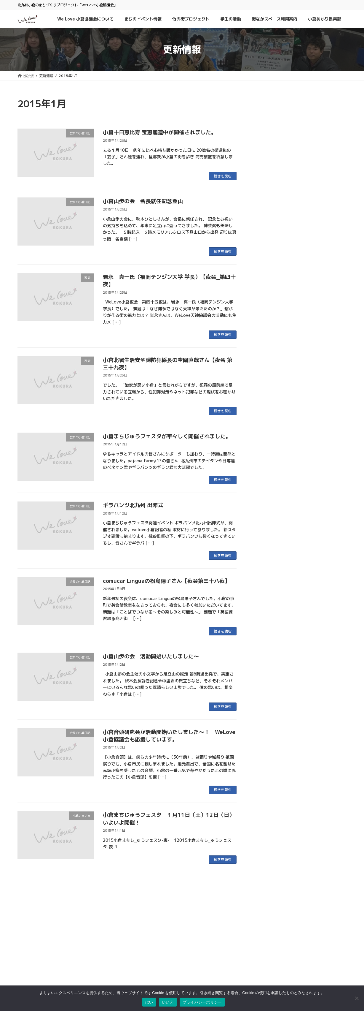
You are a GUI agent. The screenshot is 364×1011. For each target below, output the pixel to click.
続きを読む (223, 175)
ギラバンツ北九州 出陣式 (133, 505)
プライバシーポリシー (260, 962)
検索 (311, 932)
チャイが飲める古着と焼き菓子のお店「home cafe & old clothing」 (295, 346)
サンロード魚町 (142, 978)
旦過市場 (137, 966)
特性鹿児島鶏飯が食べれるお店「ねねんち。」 (298, 224)
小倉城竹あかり (329, 396)
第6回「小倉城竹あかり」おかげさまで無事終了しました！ (299, 413)
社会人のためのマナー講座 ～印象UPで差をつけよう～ (299, 170)
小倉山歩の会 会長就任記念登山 (143, 201)
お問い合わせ (253, 950)
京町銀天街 (139, 972)
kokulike (297, 190)
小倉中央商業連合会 (146, 954)
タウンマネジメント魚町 (149, 985)
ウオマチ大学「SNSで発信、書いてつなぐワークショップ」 (300, 133)
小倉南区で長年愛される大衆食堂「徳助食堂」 (300, 376)
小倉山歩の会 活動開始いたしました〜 (151, 656)
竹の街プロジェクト (293, 403)
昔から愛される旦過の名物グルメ (290, 282)
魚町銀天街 (139, 960)
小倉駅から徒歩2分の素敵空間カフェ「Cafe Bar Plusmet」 (294, 254)
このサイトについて (259, 956)
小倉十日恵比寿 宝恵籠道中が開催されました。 (159, 132)
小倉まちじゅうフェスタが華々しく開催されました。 (167, 436)
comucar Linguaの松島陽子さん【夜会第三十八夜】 (166, 581)
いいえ (168, 1002)
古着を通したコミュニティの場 (288, 197)
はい (149, 1002)
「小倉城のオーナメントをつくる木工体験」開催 (298, 315)
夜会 (284, 160)
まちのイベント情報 (301, 115)
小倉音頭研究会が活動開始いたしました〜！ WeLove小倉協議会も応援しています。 (169, 735)
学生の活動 (269, 160)
